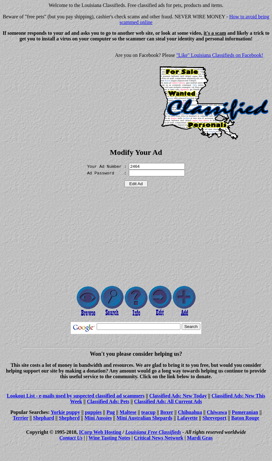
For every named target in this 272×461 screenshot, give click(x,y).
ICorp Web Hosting (100, 432)
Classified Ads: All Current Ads (168, 401)
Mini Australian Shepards (144, 418)
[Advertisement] (56, 91)
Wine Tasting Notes (109, 437)
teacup (148, 412)
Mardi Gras (200, 437)
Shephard (43, 418)
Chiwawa (217, 412)
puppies (93, 412)
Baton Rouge (245, 418)
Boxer (166, 412)
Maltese (128, 412)
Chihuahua (190, 412)
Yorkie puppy (65, 412)
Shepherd (69, 418)
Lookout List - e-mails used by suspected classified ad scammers (76, 395)
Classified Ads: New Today (178, 395)
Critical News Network (158, 437)
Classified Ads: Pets (108, 401)
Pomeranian (245, 412)
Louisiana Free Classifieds (153, 432)
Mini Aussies (98, 418)
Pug (110, 412)
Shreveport (214, 418)
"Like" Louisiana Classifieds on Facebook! (219, 55)
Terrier (20, 418)
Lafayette (187, 418)
